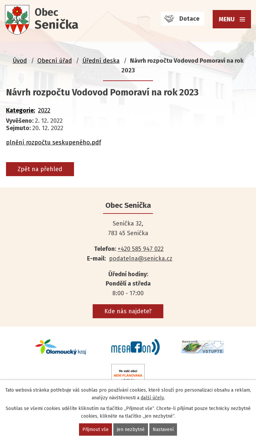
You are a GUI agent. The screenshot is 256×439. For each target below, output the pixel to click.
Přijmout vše (95, 429)
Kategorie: (20, 110)
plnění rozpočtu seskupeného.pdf (53, 142)
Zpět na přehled (40, 169)
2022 (44, 110)
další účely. (153, 398)
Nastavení (163, 429)
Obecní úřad (54, 60)
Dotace (189, 18)
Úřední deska (101, 60)
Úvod (20, 60)
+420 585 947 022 (141, 249)
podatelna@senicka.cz (140, 258)
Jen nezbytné (131, 429)
